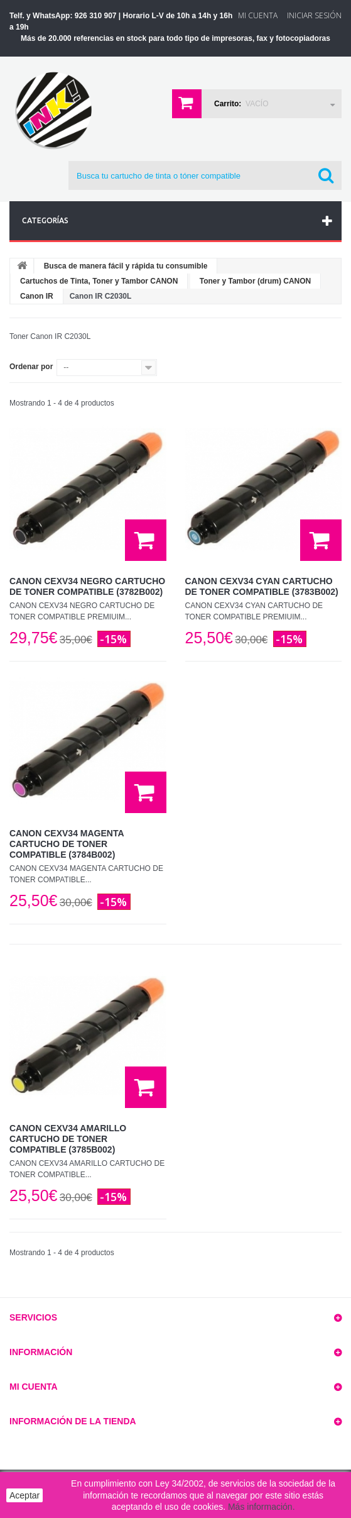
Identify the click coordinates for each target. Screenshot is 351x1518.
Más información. (261, 1507)
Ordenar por (31, 366)
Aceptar (24, 1495)
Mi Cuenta (258, 15)
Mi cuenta (33, 1387)
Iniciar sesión (314, 15)
